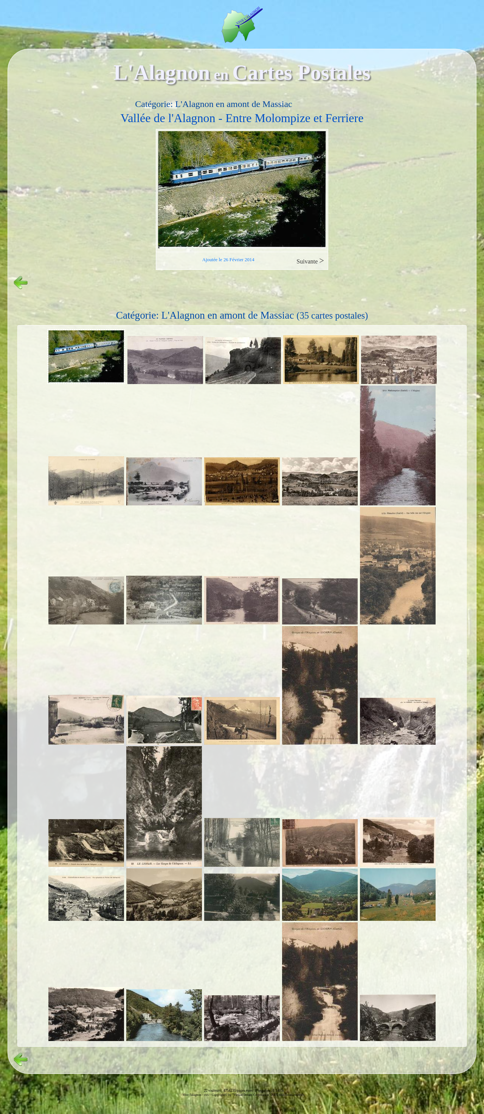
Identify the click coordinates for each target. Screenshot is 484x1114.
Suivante (310, 260)
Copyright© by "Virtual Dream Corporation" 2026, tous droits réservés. (258, 1095)
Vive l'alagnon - (193, 1095)
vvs (206, 1095)
